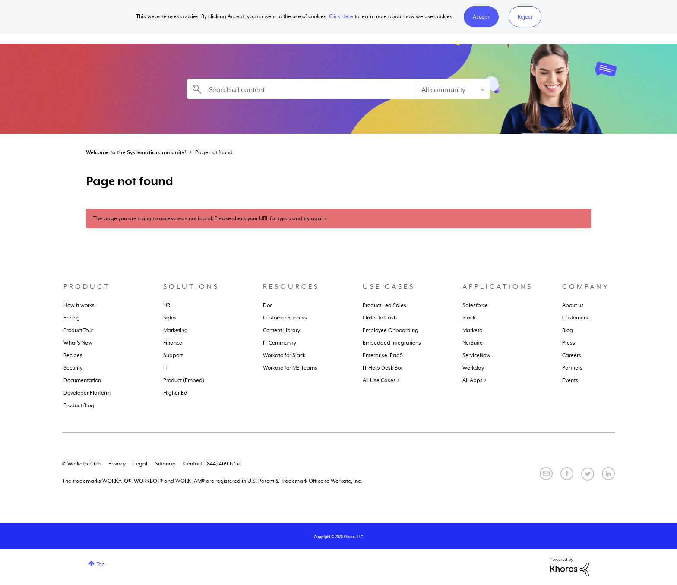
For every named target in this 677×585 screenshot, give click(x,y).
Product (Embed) (183, 380)
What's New (77, 343)
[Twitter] (587, 474)
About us (573, 305)
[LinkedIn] (608, 473)
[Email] (546, 473)
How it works (79, 305)
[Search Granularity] (453, 89)
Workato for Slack (284, 355)
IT (165, 368)
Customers (575, 318)
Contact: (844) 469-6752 (211, 464)
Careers (571, 355)
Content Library (281, 330)
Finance (172, 343)
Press (568, 343)
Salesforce (475, 305)
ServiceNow (476, 355)
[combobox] (301, 89)
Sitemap (165, 464)
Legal (140, 464)
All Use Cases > (381, 380)
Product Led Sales (384, 305)
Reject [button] (525, 17)
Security (72, 368)
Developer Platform (87, 393)
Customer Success (285, 318)
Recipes (72, 355)
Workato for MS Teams (290, 368)
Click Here (341, 16)
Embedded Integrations (392, 343)
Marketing (175, 330)
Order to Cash (380, 318)
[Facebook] (566, 473)
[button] (481, 16)
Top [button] (100, 564)
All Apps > (474, 380)
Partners (572, 368)
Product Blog (78, 405)
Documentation (82, 380)
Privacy (117, 464)
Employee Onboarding (390, 330)
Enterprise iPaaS (383, 355)
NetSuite (472, 343)
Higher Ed (175, 393)
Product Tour (78, 330)
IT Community (279, 343)
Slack (468, 318)
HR (166, 305)
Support (173, 355)
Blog (567, 330)
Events (570, 380)
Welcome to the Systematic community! (136, 152)
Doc (267, 305)
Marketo (472, 330)
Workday (473, 368)
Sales (170, 318)
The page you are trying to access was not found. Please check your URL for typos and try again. (210, 218)
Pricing (71, 318)
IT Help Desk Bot (382, 368)
